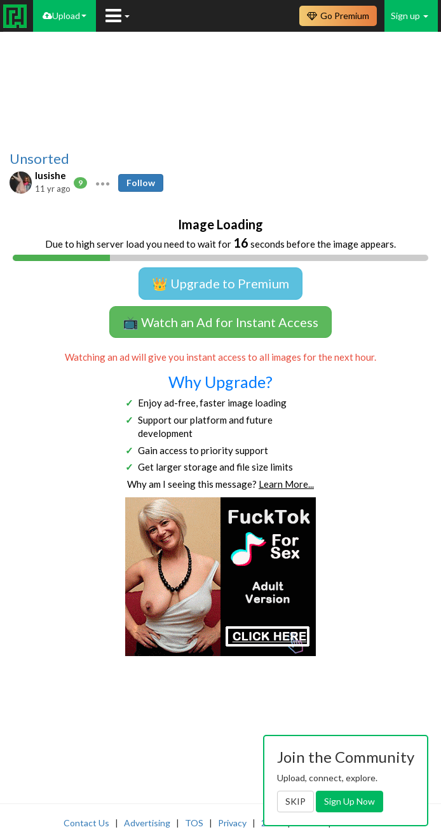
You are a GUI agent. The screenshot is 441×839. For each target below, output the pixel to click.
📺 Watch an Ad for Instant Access (220, 322)
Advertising (147, 822)
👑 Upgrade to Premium (220, 283)
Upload (64, 15)
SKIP (295, 801)
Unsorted (39, 159)
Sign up (409, 15)
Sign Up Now (349, 801)
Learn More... (286, 484)
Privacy (232, 822)
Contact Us (86, 822)
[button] (103, 183)
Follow (140, 182)
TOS (194, 822)
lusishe (50, 175)
